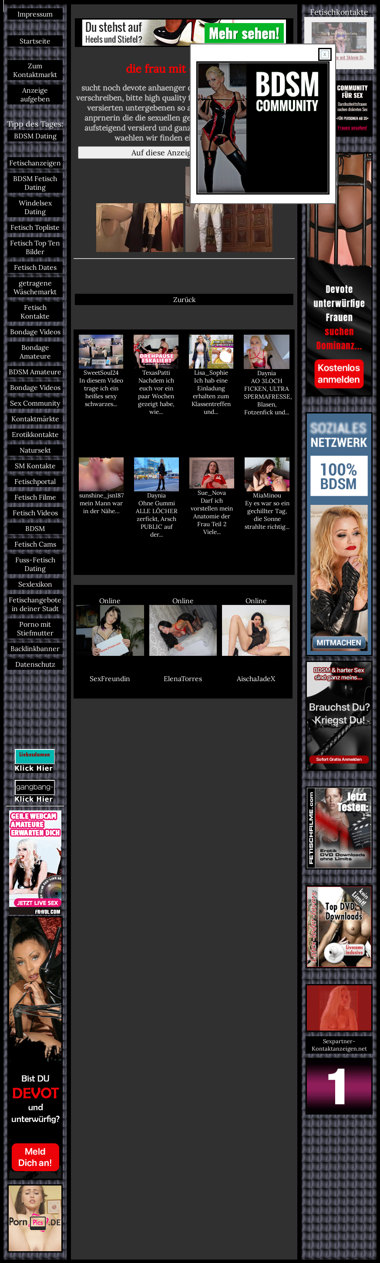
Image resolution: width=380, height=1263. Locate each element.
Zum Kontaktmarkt (35, 70)
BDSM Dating (35, 135)
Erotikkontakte (35, 434)
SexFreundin (110, 678)
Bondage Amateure (35, 351)
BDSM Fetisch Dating (35, 182)
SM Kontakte (35, 465)
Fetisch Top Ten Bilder (35, 247)
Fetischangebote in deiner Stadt (35, 604)
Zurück (184, 299)
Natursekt (35, 450)
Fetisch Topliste (35, 227)
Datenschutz (35, 664)
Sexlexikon (35, 584)
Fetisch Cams (35, 544)
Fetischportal (35, 481)
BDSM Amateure (35, 371)
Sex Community (35, 403)
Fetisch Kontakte (35, 311)
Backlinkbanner (35, 648)
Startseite (35, 41)
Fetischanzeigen (35, 162)
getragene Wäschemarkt (35, 287)
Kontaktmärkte (35, 418)
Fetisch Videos (35, 512)
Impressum (35, 14)
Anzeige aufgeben (35, 94)
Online (110, 626)
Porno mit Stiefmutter (35, 628)
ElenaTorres (183, 678)
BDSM (35, 528)
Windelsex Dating (35, 207)
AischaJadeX (256, 678)
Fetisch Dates (35, 267)
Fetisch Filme (35, 497)
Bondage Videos (35, 331)
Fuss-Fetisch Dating (35, 564)
